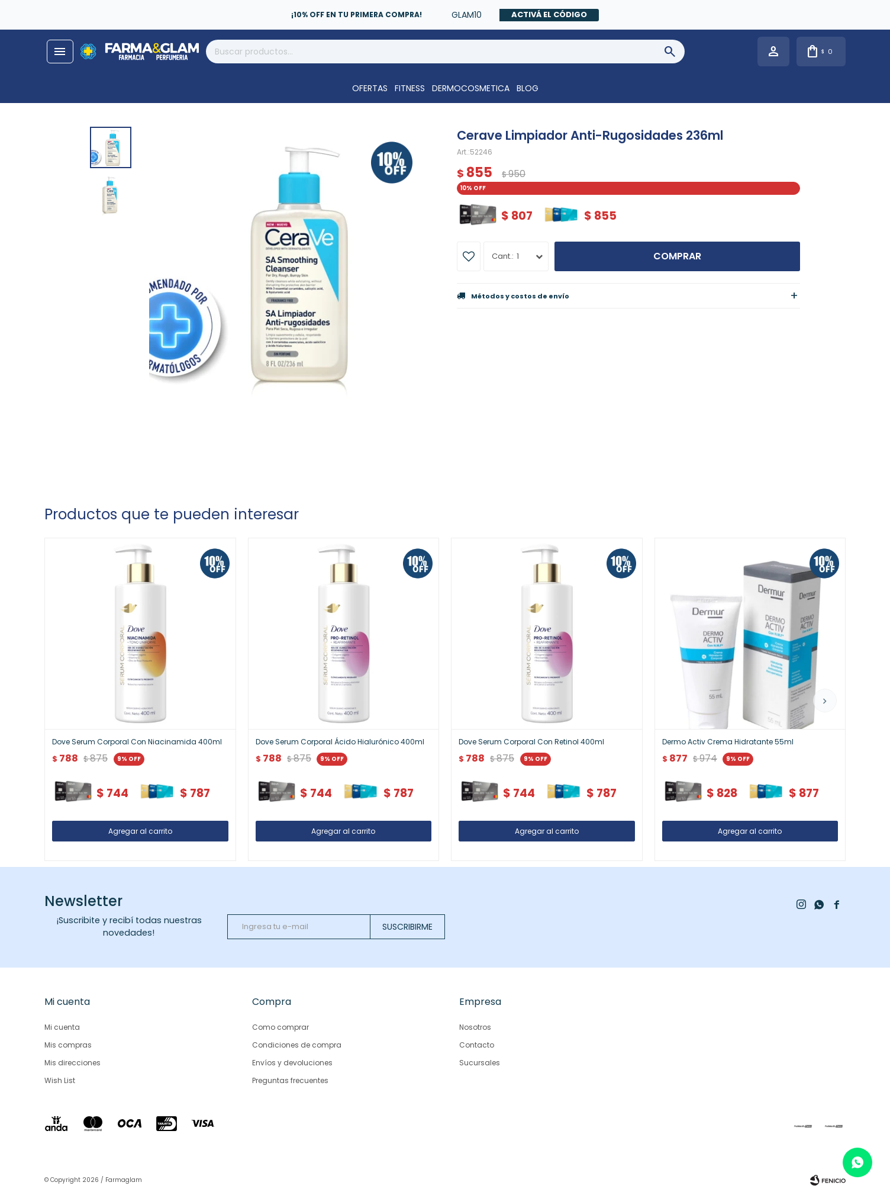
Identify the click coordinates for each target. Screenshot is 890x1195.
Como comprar (280, 1027)
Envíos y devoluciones (292, 1063)
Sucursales (479, 1063)
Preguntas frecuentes (290, 1080)
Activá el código (549, 14)
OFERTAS (370, 88)
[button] (825, 700)
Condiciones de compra (296, 1045)
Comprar (677, 256)
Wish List (59, 1080)
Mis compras (68, 1045)
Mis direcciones (72, 1063)
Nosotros (475, 1027)
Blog (527, 88)
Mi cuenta (62, 1027)
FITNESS (410, 88)
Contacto (476, 1045)
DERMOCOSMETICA (471, 88)
